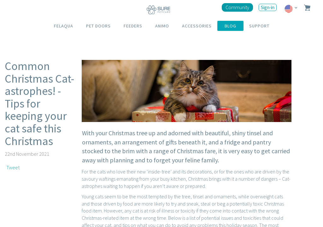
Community (237, 7)
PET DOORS (98, 26)
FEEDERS (133, 26)
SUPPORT (259, 26)
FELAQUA (63, 26)
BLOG (230, 26)
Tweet (13, 167)
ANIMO (162, 26)
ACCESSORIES (197, 26)
